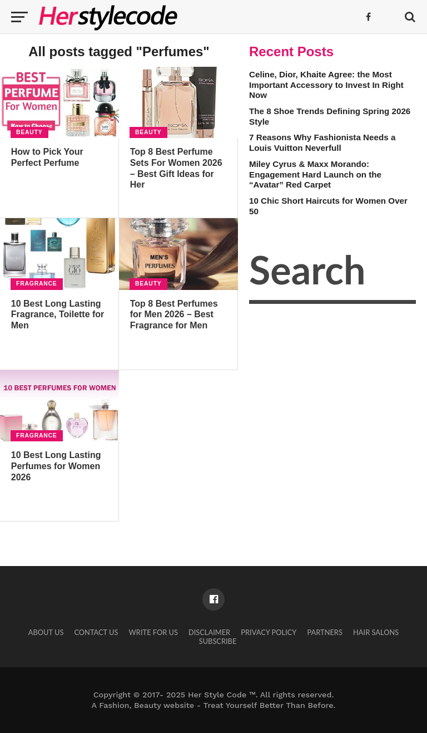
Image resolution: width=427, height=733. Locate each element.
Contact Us (96, 632)
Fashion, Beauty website (146, 705)
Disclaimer (209, 632)
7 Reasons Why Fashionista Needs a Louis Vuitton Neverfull (322, 142)
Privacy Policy (268, 632)
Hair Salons (376, 632)
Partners (324, 632)
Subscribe (218, 641)
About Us (46, 632)
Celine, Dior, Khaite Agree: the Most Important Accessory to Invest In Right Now (326, 85)
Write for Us (153, 632)
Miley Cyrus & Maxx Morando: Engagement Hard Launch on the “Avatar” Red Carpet (315, 174)
